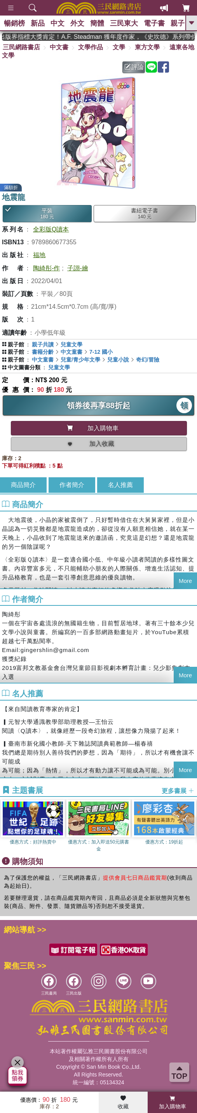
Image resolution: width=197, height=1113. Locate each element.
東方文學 (147, 47)
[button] (191, 826)
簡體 (97, 23)
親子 (178, 23)
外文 (77, 23)
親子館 (16, 344)
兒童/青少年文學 (80, 360)
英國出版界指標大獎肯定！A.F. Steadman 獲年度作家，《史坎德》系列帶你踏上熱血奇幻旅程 (101, 36)
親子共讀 (43, 344)
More (185, 580)
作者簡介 (71, 485)
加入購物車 (172, 1103)
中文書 (59, 47)
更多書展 (178, 790)
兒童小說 (118, 360)
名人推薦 (120, 485)
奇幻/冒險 (147, 360)
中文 (58, 23)
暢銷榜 (14, 23)
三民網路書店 (21, 47)
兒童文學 (71, 344)
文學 (119, 47)
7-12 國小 (101, 352)
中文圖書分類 (24, 367)
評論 (134, 67)
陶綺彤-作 (46, 268)
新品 (38, 23)
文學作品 (90, 47)
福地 (39, 255)
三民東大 (124, 23)
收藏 (123, 1103)
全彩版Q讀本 (51, 229)
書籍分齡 (43, 352)
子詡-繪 (77, 268)
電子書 (154, 23)
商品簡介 (23, 485)
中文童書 (71, 352)
